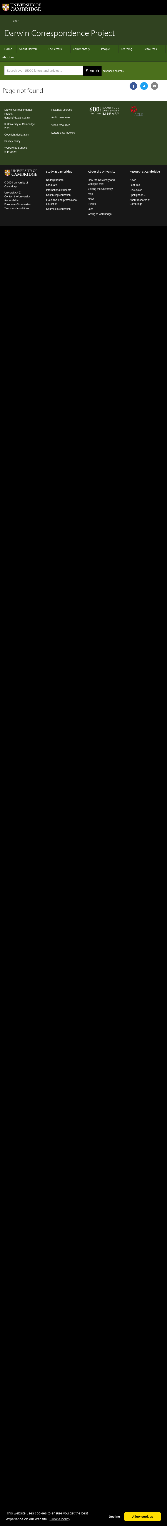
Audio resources (60, 117)
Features (135, 185)
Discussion (136, 190)
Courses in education (58, 208)
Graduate (51, 185)
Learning (126, 49)
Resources (150, 49)
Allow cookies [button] (142, 1516)
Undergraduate (54, 180)
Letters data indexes (63, 132)
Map (90, 193)
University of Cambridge (21, 124)
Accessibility (11, 200)
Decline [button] (114, 1516)
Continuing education (58, 195)
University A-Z (12, 192)
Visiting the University (100, 188)
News (91, 198)
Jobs (90, 208)
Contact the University (17, 196)
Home (6, 21)
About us (8, 57)
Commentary (81, 49)
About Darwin (28, 49)
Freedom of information (17, 204)
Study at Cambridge (59, 171)
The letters (55, 49)
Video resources (60, 125)
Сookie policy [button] (60, 1519)
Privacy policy (12, 141)
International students (58, 190)
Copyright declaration (16, 134)
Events (92, 203)
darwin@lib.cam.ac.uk (17, 117)
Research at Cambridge (145, 171)
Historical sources (61, 109)
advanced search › (113, 71)
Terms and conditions (16, 208)
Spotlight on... (137, 195)
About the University (101, 171)
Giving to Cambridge (100, 214)
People (105, 49)
